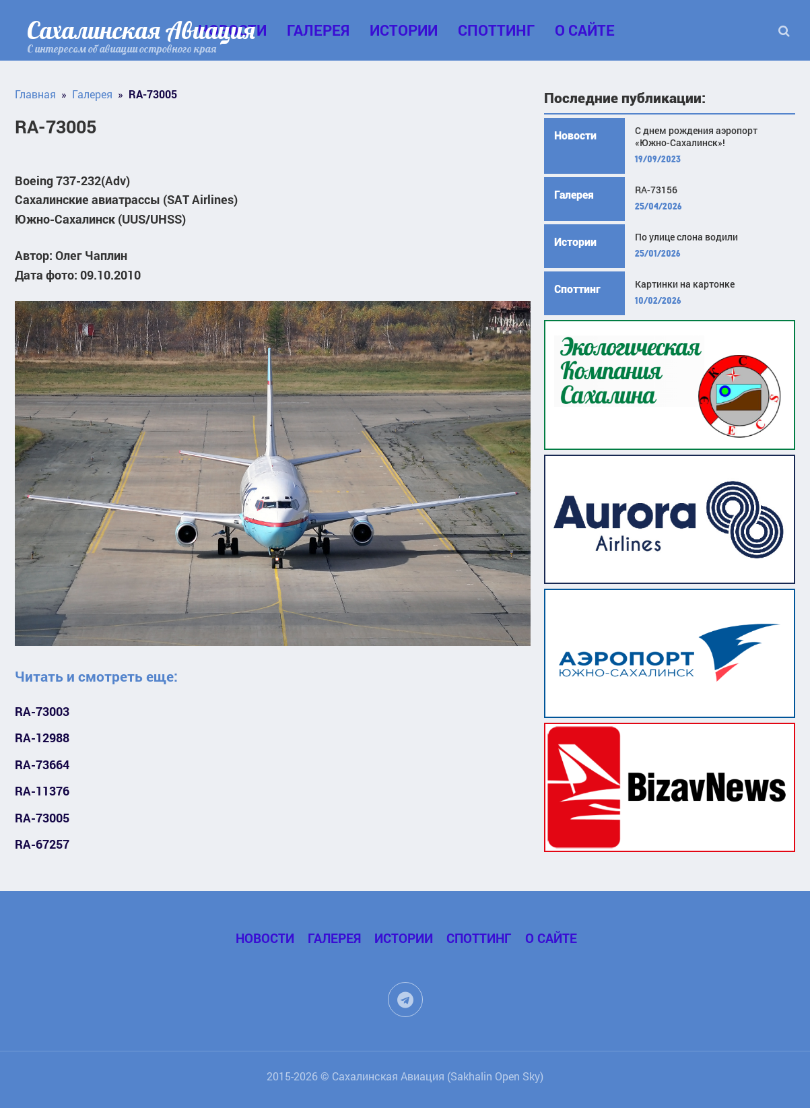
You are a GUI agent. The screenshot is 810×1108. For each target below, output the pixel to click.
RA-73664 (42, 765)
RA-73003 (42, 711)
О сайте (585, 30)
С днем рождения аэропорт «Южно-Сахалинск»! (696, 137)
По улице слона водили (686, 237)
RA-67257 (42, 844)
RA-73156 (656, 190)
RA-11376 (42, 791)
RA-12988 (42, 738)
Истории (404, 30)
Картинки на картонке (685, 284)
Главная (35, 94)
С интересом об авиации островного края (121, 48)
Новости (575, 135)
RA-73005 (42, 818)
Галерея (318, 30)
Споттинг (496, 30)
